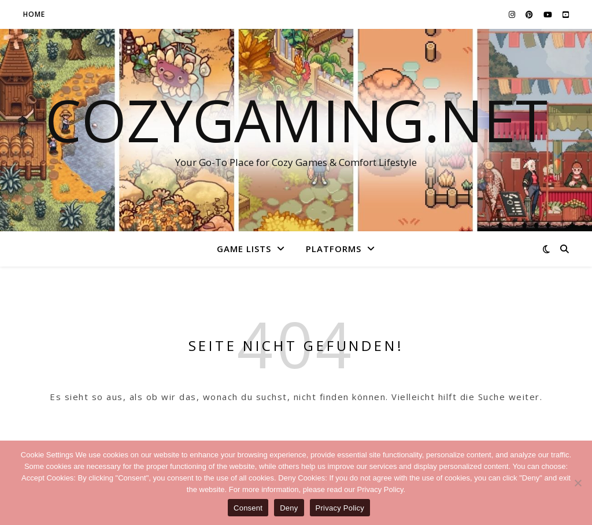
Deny (289, 508)
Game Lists (244, 248)
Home (34, 14)
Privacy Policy (340, 508)
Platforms (333, 248)
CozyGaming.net (296, 120)
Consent (248, 508)
